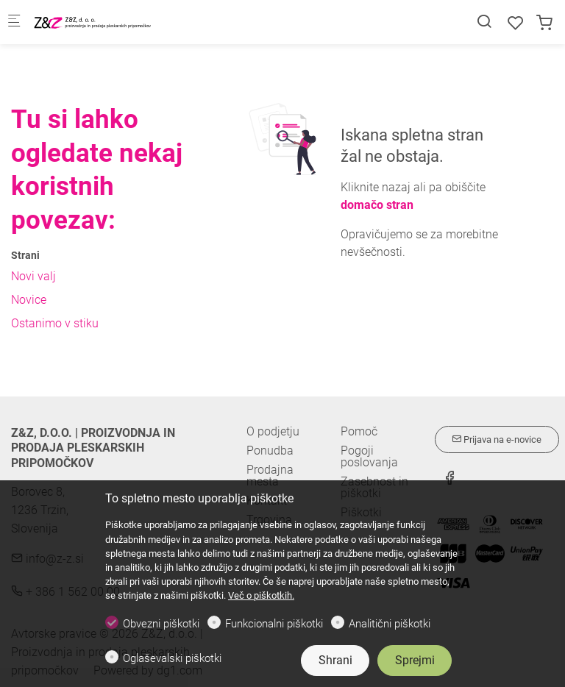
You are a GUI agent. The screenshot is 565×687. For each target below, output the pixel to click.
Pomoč (359, 432)
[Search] (484, 22)
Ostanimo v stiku (55, 323)
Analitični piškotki (389, 623)
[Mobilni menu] (14, 22)
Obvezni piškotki (161, 623)
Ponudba (270, 451)
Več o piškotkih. (261, 595)
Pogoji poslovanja (369, 457)
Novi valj (33, 276)
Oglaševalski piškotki (172, 658)
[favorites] (516, 23)
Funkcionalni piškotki (274, 623)
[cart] (544, 23)
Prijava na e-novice (496, 439)
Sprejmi (415, 660)
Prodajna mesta (270, 475)
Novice (28, 300)
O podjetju (272, 431)
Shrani (335, 660)
